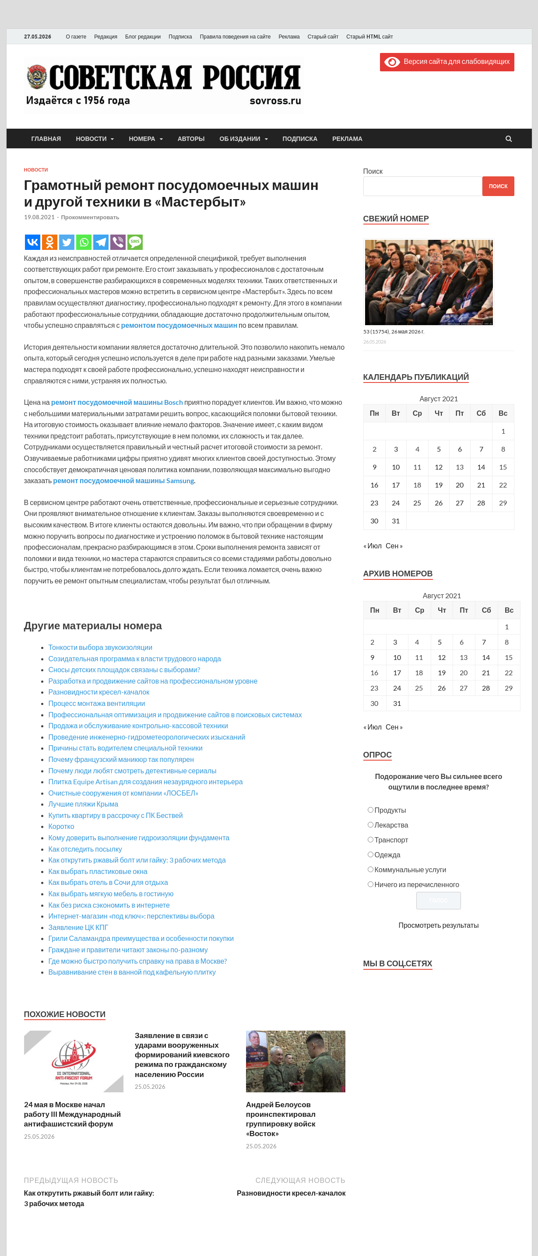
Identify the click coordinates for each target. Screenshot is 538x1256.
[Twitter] (66, 242)
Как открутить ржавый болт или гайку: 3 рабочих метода (137, 860)
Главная (46, 138)
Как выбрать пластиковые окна (98, 871)
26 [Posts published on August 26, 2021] (442, 688)
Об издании (240, 138)
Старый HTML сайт (369, 36)
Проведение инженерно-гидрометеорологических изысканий (147, 737)
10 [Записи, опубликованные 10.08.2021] (396, 467)
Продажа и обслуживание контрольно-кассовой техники (139, 725)
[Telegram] (101, 242)
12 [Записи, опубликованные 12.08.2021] (439, 467)
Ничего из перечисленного (417, 884)
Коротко (61, 826)
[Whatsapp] (83, 242)
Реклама (288, 36)
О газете (76, 36)
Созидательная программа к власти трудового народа (135, 658)
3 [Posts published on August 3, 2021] (395, 642)
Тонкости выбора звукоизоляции (101, 647)
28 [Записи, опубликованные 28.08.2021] (481, 502)
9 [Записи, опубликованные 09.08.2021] (374, 467)
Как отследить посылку (85, 849)
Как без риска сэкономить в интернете (109, 905)
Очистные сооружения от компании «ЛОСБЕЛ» (124, 793)
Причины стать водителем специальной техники (126, 748)
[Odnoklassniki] (49, 242)
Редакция (105, 36)
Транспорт (391, 839)
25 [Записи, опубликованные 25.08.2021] (417, 502)
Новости (91, 138)
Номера (142, 138)
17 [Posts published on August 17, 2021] (397, 672)
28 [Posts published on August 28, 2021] (486, 688)
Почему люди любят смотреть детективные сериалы (133, 770)
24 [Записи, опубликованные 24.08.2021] (396, 502)
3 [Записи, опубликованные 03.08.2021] (396, 449)
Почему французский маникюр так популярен (121, 759)
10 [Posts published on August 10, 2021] (397, 657)
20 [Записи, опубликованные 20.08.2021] (460, 485)
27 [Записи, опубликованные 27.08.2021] (460, 502)
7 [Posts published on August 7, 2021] (484, 642)
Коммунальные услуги (411, 869)
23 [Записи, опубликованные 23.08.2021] (374, 502)
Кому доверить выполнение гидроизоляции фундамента (139, 837)
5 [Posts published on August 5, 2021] (440, 642)
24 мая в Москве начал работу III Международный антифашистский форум (72, 1114)
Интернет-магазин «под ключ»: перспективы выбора (131, 916)
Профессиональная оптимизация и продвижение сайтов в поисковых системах (175, 714)
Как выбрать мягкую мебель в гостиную (111, 893)
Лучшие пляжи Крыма (84, 804)
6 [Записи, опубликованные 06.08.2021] (460, 449)
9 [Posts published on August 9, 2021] (372, 657)
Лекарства (391, 825)
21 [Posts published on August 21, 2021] (486, 672)
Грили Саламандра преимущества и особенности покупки (141, 938)
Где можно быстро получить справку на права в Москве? (138, 961)
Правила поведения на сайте (235, 36)
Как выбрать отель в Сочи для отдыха (108, 882)
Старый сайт (323, 36)
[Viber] (118, 242)
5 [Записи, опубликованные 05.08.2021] (439, 449)
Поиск (373, 171)
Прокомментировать (90, 217)
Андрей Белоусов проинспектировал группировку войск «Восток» (281, 1119)
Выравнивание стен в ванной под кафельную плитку (132, 972)
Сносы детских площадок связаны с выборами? (124, 669)
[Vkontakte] (32, 242)
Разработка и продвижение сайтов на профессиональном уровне (153, 681)
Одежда (388, 854)
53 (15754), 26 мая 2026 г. (394, 331)
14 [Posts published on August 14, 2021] (486, 657)
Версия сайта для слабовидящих (447, 61)
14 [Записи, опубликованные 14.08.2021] (481, 467)
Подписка (180, 36)
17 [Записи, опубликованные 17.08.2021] (396, 485)
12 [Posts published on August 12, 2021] (442, 657)
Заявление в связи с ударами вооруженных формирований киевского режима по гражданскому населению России (182, 1054)
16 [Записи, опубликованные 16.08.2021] (374, 485)
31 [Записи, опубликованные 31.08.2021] (396, 520)
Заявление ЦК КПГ (79, 927)
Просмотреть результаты (438, 925)
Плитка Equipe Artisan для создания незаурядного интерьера (146, 781)
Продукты (390, 810)
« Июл (372, 545)
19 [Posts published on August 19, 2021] (442, 672)
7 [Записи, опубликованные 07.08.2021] (481, 449)
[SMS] (135, 242)
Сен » (394, 545)
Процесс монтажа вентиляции (97, 703)
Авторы (191, 138)
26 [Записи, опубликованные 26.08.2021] (439, 502)
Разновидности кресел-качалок (99, 692)
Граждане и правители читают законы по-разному (128, 949)
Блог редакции (143, 36)
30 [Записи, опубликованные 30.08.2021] (374, 520)
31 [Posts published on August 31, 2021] (397, 703)
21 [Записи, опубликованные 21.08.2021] (481, 485)
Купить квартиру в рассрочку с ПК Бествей (116, 815)
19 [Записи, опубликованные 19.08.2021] (439, 485)
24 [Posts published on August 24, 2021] (397, 688)
